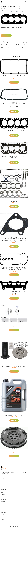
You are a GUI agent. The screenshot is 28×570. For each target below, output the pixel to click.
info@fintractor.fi (4, 485)
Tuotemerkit (13, 27)
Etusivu (2, 10)
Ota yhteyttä (3, 512)
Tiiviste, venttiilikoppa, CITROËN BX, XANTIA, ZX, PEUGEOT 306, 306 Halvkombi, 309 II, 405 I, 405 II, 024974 (14, 76)
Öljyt (2, 492)
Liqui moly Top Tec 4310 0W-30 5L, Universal (14, 415)
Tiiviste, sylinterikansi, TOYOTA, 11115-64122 (14, 130)
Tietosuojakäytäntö (5, 516)
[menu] (25, 2)
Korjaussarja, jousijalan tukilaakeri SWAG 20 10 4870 (14, 366)
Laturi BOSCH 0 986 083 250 (14, 325)
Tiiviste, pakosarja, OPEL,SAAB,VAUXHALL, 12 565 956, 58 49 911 (14, 292)
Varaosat (9, 27)
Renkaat (3, 497)
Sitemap (3, 519)
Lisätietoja (6, 35)
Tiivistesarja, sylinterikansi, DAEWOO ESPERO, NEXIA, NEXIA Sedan (14, 200)
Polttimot (3, 494)
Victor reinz (19, 27)
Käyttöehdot (4, 514)
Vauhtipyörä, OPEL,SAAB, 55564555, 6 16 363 (14, 451)
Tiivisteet (24, 27)
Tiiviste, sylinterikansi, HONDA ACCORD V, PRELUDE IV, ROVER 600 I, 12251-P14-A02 (14, 157)
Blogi (2, 509)
